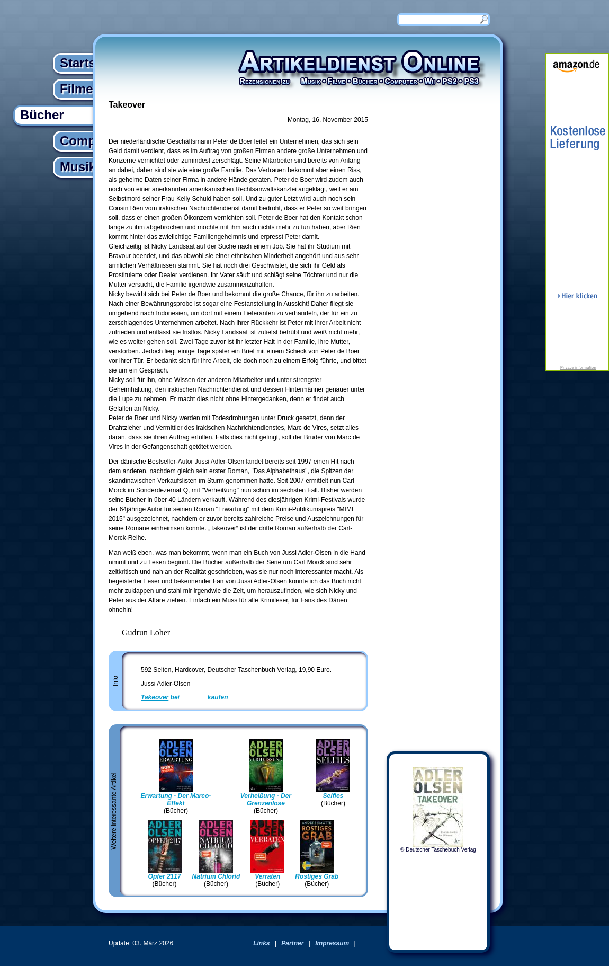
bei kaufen (184, 697)
